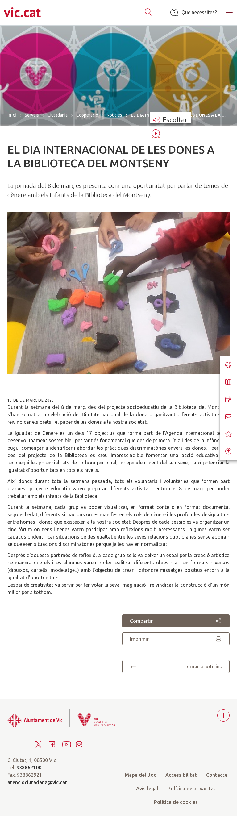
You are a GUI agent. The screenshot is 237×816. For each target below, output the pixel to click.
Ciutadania (58, 115)
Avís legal (147, 788)
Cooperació (87, 115)
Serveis (32, 115)
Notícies (114, 115)
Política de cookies (176, 802)
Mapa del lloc (140, 775)
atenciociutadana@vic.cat (37, 782)
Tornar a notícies (176, 666)
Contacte (216, 775)
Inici (11, 115)
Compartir (176, 621)
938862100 (28, 767)
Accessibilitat (181, 775)
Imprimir (176, 639)
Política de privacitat (192, 788)
